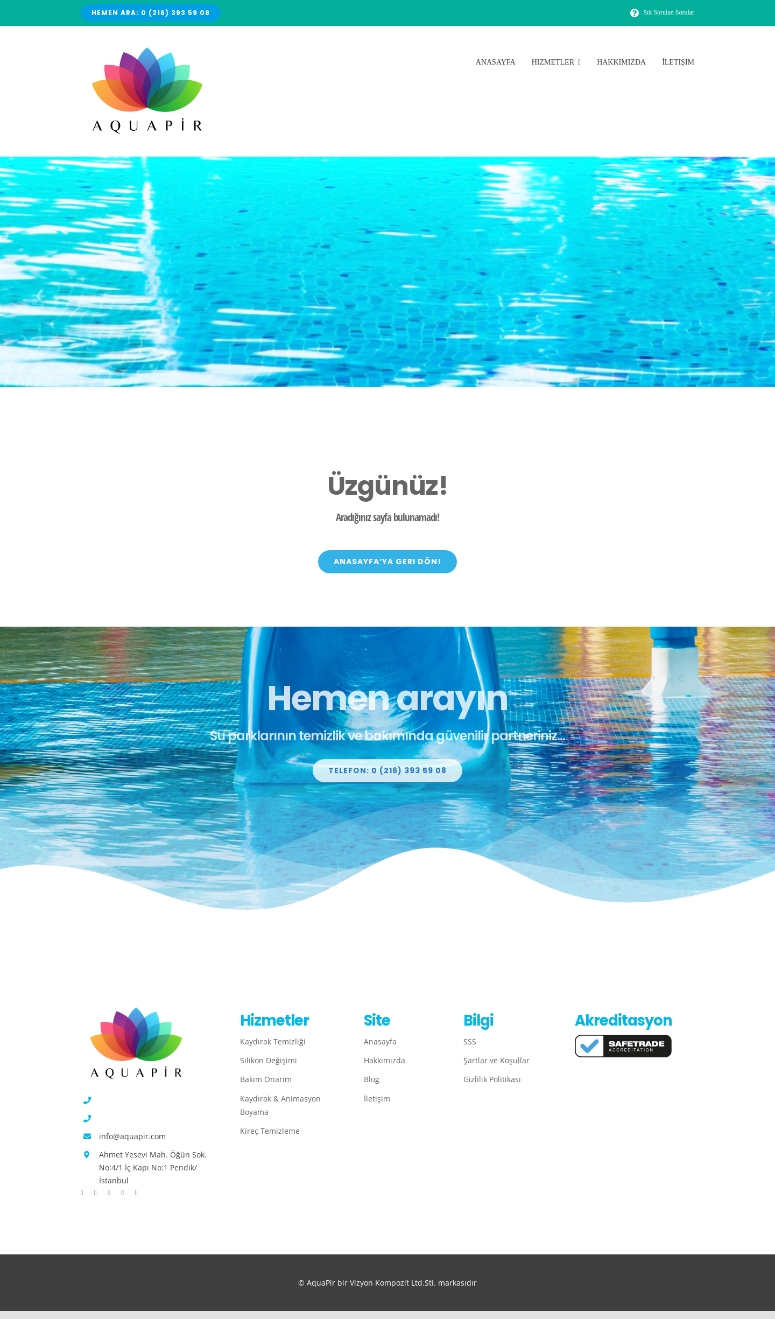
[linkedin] (136, 1193)
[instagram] (109, 1193)
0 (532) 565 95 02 (129, 1118)
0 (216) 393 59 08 (129, 1100)
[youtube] (122, 1193)
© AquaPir (317, 1283)
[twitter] (95, 1193)
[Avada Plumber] (145, 52)
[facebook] (82, 1193)
